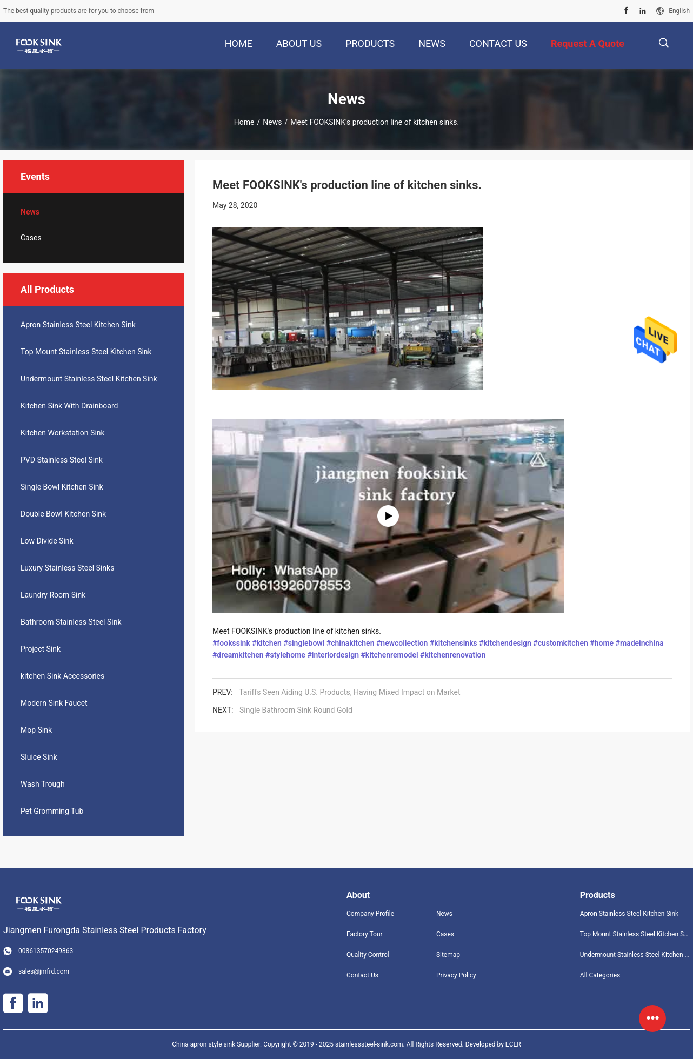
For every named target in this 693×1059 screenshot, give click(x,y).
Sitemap (448, 955)
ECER (513, 1044)
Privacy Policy (456, 975)
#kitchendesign (505, 643)
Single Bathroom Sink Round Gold (295, 710)
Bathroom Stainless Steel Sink (71, 622)
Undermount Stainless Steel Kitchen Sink (89, 378)
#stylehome (285, 655)
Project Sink (41, 649)
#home (602, 643)
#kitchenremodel (389, 655)
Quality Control (367, 955)
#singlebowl (303, 643)
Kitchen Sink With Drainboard (69, 405)
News (272, 122)
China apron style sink (203, 1044)
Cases (31, 237)
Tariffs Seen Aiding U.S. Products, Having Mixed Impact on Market (349, 692)
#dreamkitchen (238, 655)
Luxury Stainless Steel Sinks (67, 568)
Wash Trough (43, 784)
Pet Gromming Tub (52, 811)
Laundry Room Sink (53, 595)
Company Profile (370, 913)
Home (244, 122)
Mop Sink (36, 730)
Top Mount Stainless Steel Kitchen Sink (86, 351)
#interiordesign (333, 655)
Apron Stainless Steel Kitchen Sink (78, 324)
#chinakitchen (350, 643)
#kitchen (267, 643)
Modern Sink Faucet (54, 703)
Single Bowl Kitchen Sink (62, 486)
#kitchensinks (453, 643)
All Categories (600, 975)
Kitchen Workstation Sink (63, 432)
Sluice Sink (39, 757)
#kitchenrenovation (452, 655)
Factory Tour (364, 934)
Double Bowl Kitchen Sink (63, 514)
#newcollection (402, 643)
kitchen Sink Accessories (62, 676)
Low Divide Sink (47, 541)
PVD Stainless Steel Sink (62, 459)
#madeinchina (640, 643)
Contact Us (362, 975)
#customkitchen (560, 643)
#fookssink (231, 643)
